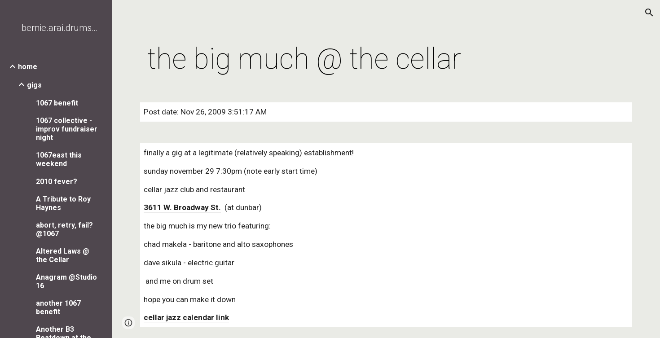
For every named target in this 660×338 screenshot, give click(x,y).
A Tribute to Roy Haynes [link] (63, 203)
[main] (304, 59)
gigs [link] (34, 85)
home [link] (27, 66)
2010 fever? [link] (56, 181)
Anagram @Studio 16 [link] (66, 281)
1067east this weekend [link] (59, 159)
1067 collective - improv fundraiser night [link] (66, 129)
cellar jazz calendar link (186, 317)
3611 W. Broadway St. (182, 207)
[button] (649, 12)
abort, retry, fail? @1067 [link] (64, 229)
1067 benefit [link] (57, 103)
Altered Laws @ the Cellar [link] (62, 255)
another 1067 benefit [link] (58, 307)
